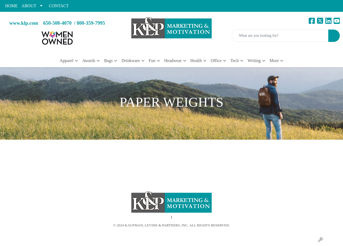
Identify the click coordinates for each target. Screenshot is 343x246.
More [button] (274, 60)
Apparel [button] (67, 60)
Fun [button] (152, 60)
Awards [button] (88, 60)
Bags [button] (108, 60)
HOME (11, 5)
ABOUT (28, 5)
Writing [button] (254, 60)
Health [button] (196, 60)
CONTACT (59, 5)
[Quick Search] (280, 36)
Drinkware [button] (130, 60)
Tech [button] (234, 60)
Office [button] (216, 60)
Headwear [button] (173, 60)
